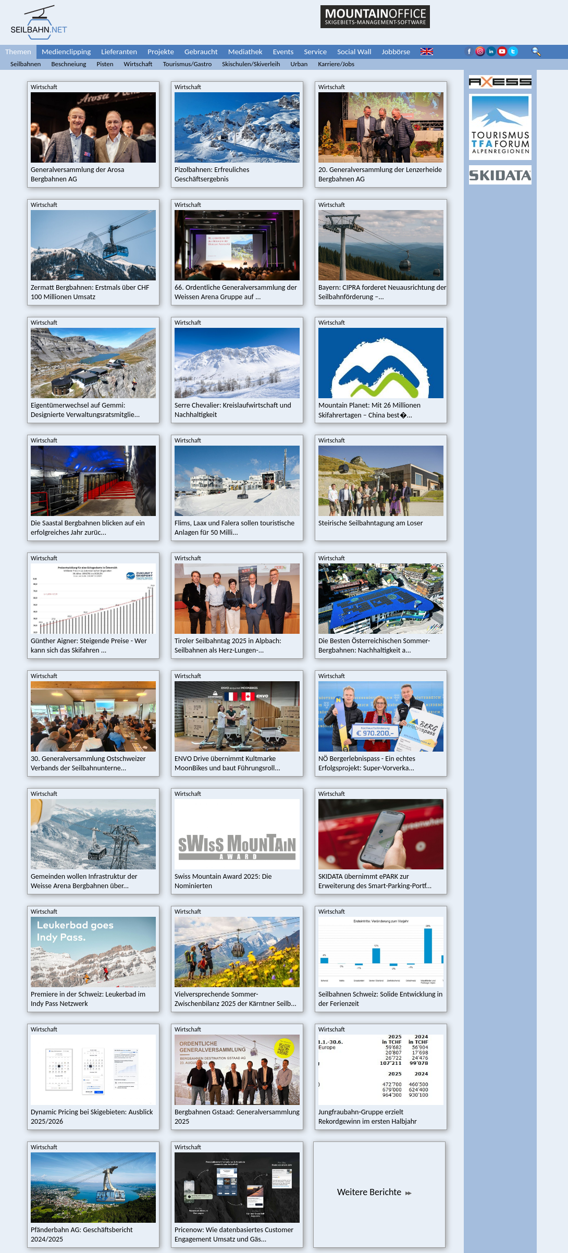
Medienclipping (66, 51)
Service (315, 51)
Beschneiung (68, 64)
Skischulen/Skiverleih (251, 64)
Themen (18, 51)
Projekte (160, 51)
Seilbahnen (25, 64)
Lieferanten (119, 51)
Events (283, 51)
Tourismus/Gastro (187, 64)
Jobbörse (396, 51)
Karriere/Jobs (336, 64)
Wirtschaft (138, 64)
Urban (299, 64)
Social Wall (354, 51)
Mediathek (245, 51)
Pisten (104, 64)
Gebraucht (201, 51)
